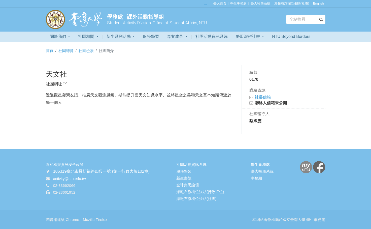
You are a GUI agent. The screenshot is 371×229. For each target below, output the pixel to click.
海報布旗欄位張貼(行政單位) (200, 192)
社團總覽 (66, 50)
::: (205, 3)
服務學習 (151, 36)
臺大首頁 (219, 3)
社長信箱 (260, 97)
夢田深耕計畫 (248, 36)
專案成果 (175, 36)
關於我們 (58, 36)
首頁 (49, 50)
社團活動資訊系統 (211, 36)
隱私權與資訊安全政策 (65, 164)
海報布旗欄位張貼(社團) (291, 3)
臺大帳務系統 (260, 3)
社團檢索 (86, 50)
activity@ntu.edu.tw (69, 178)
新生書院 (183, 178)
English (318, 3)
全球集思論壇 (187, 185)
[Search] (305, 19)
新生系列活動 (119, 36)
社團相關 (86, 36)
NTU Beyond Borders (291, 36)
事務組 (256, 178)
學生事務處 (238, 3)
